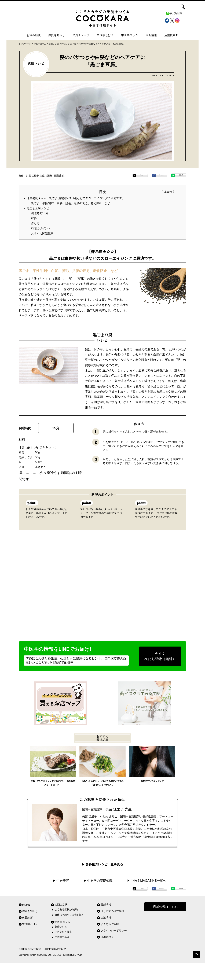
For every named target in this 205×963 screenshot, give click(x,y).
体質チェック (81, 35)
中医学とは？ (105, 35)
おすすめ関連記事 (42, 233)
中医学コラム (129, 35)
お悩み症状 (34, 35)
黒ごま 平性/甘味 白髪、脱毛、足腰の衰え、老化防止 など (70, 203)
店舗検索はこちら (165, 907)
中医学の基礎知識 (99, 880)
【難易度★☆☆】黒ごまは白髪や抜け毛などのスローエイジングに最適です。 (76, 198)
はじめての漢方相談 (112, 911)
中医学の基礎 (62, 937)
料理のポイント (41, 228)
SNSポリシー (108, 936)
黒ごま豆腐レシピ (38, 208)
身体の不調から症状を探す (69, 914)
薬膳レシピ (61, 926)
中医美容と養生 (63, 932)
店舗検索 (171, 35)
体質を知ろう (56, 35)
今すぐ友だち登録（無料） (160, 656)
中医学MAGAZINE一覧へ (148, 880)
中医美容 (62, 880)
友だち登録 (176, 13)
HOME (26, 904)
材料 (34, 218)
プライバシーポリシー (114, 930)
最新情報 (151, 35)
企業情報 (106, 917)
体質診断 (27, 917)
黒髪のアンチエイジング (152, 781)
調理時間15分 (39, 213)
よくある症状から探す (67, 909)
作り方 (35, 223)
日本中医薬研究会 (54, 949)
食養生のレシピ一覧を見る (104, 864)
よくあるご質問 (110, 924)
